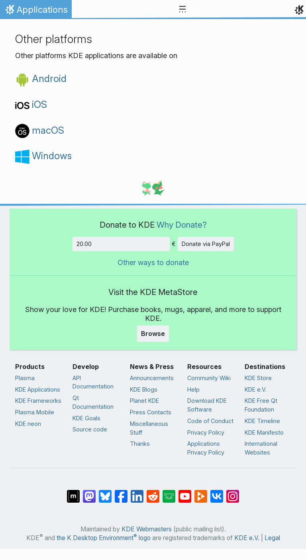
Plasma (25, 378)
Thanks (140, 443)
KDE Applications (37, 389)
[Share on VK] (216, 492)
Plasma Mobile (34, 412)
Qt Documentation (93, 402)
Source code (90, 429)
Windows (43, 156)
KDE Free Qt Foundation (261, 405)
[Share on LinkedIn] (137, 492)
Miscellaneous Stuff (149, 428)
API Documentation (93, 382)
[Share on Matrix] (73, 492)
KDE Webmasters (147, 529)
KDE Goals (86, 418)
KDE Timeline (262, 421)
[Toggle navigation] (182, 9)
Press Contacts (150, 412)
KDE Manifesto (264, 432)
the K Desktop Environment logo (104, 538)
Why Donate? (182, 225)
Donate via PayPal (206, 243)
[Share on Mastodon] (89, 492)
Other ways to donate (153, 262)
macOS (39, 130)
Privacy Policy (205, 432)
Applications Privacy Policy (205, 448)
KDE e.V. (256, 389)
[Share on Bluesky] (105, 492)
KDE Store (258, 378)
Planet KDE (144, 400)
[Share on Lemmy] (169, 492)
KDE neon (28, 423)
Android (41, 78)
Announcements (152, 378)
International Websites (261, 448)
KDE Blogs (143, 389)
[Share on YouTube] (184, 492)
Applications (36, 11)
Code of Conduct (210, 421)
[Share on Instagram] (232, 492)
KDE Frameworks (38, 400)
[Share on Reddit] (153, 492)
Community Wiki (209, 378)
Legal (272, 538)
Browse (153, 334)
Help (193, 389)
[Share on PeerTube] (200, 492)
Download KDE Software (207, 405)
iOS (31, 104)
